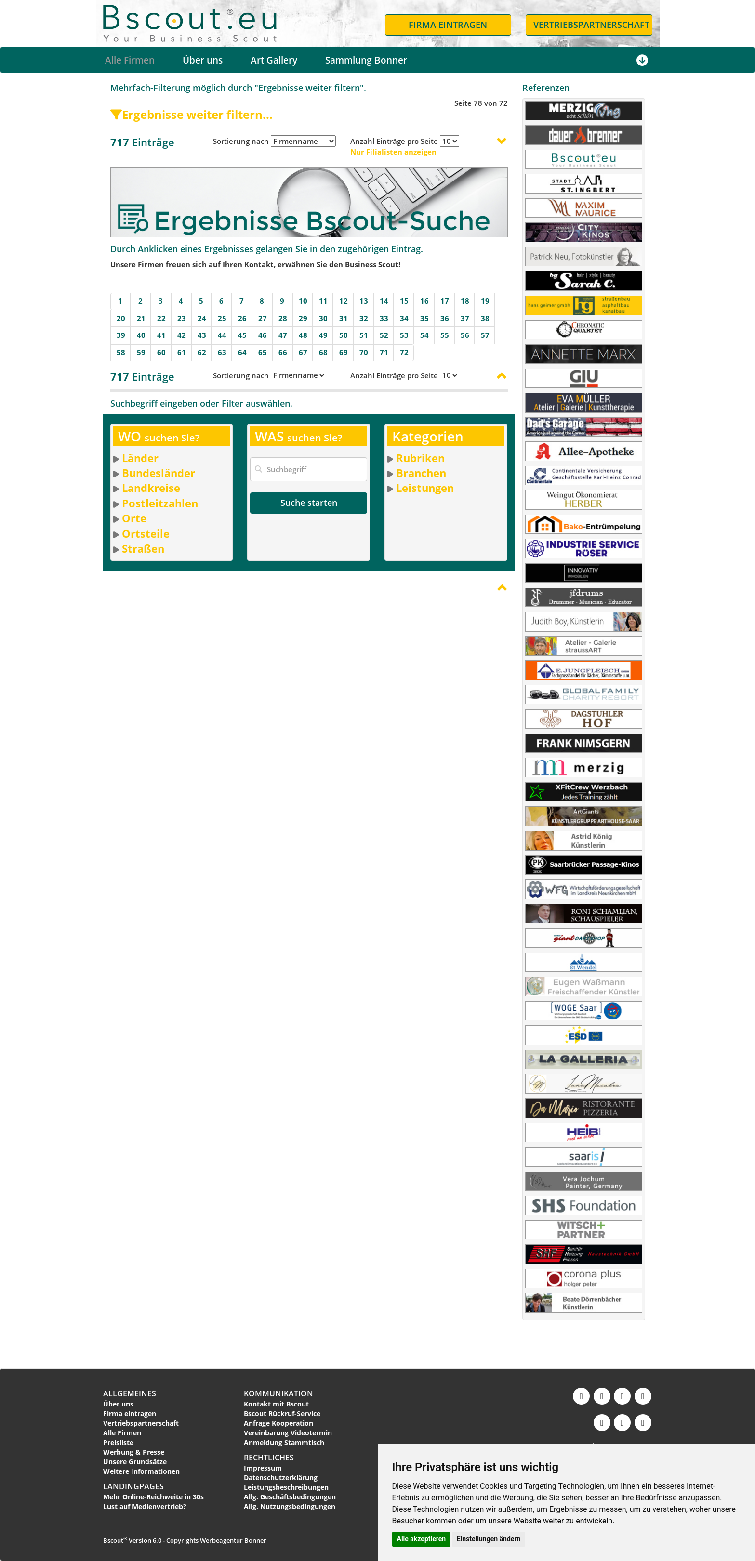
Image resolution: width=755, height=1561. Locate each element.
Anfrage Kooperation (278, 1423)
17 (444, 301)
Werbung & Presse (133, 1452)
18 (465, 301)
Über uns (203, 60)
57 (485, 335)
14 (384, 301)
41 (161, 335)
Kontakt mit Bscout (276, 1403)
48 (303, 335)
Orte (134, 518)
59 (141, 352)
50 (343, 335)
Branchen (421, 472)
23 (181, 318)
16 (424, 301)
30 (323, 318)
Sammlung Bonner (366, 60)
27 (262, 318)
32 (363, 318)
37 (465, 318)
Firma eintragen (129, 1413)
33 (384, 318)
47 (282, 335)
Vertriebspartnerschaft (141, 1423)
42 (181, 335)
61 (181, 352)
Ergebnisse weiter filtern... (191, 114)
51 (363, 335)
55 (444, 335)
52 (384, 335)
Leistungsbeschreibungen (286, 1487)
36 (444, 318)
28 (282, 318)
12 (343, 301)
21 (141, 318)
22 (161, 318)
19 (485, 301)
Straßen (143, 548)
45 (242, 335)
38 (485, 318)
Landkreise (151, 487)
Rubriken (420, 458)
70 (363, 352)
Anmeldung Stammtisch (284, 1442)
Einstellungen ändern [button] (489, 1539)
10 (303, 301)
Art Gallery (274, 60)
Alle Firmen (130, 60)
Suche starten (308, 502)
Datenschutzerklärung (281, 1477)
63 (222, 352)
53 (404, 335)
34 (404, 318)
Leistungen (425, 487)
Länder (140, 458)
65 (262, 352)
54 (424, 335)
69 (343, 352)
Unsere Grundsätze (135, 1461)
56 (465, 335)
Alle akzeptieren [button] (421, 1539)
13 (363, 301)
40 (141, 335)
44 (222, 335)
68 (323, 352)
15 (404, 301)
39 (121, 335)
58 (121, 352)
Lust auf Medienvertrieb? (144, 1506)
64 (242, 352)
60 (161, 352)
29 (303, 318)
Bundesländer (158, 472)
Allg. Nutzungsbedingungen (289, 1506)
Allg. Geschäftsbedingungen (290, 1496)
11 (323, 301)
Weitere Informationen (141, 1471)
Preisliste (118, 1442)
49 (323, 335)
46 (262, 335)
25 (222, 318)
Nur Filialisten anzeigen (393, 151)
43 (202, 335)
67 (303, 352)
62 (202, 352)
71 (384, 352)
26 (242, 318)
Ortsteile (146, 533)
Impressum (263, 1467)
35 (424, 318)
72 (404, 352)
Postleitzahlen (160, 503)
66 (282, 352)
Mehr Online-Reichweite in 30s (153, 1496)
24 (202, 318)
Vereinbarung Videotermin (288, 1432)
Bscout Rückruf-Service (282, 1413)
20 (121, 318)
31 (343, 318)
